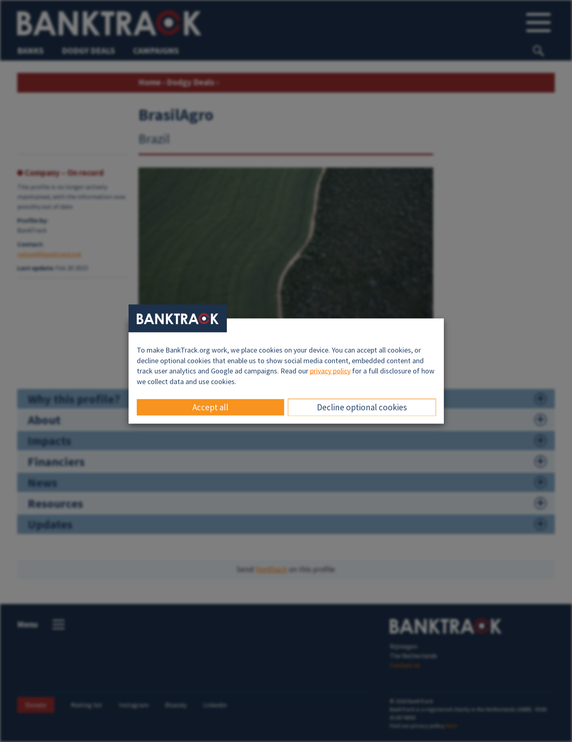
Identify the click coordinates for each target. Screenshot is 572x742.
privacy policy (330, 371)
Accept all (210, 406)
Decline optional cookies (362, 406)
